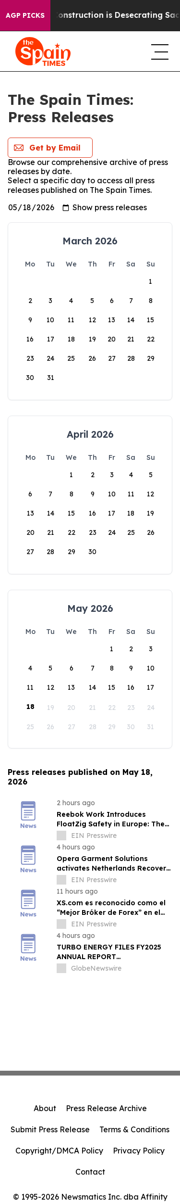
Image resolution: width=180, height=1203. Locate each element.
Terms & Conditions (134, 1129)
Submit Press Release (50, 1129)
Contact (90, 1172)
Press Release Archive (106, 1108)
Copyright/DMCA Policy (59, 1150)
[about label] (61, 835)
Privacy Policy (139, 1150)
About (45, 1108)
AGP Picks (25, 15)
